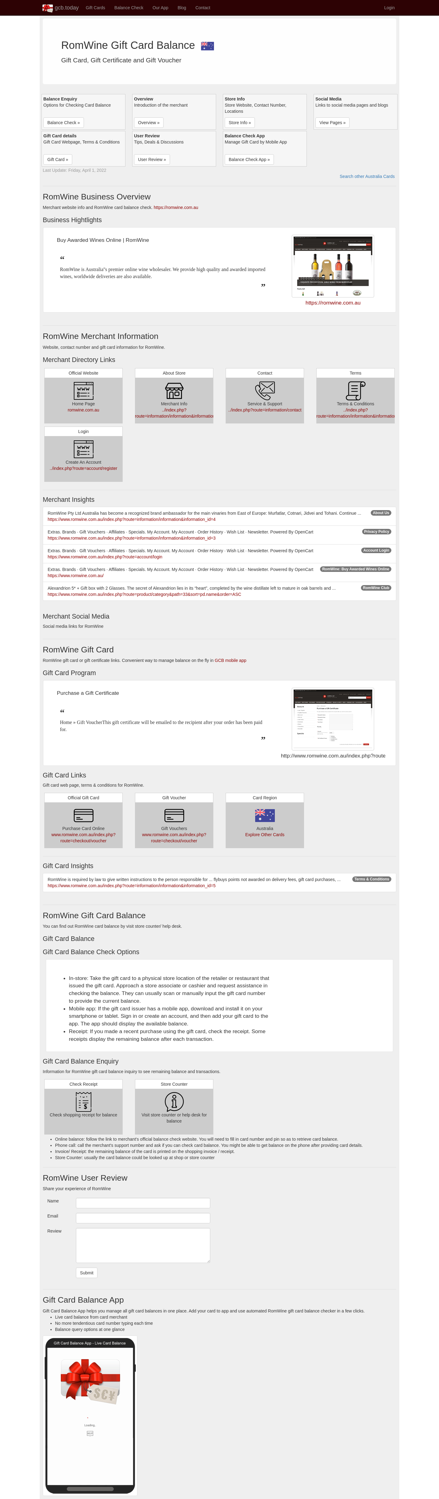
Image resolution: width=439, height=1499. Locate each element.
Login (389, 7)
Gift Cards (95, 7)
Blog (182, 7)
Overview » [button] (149, 122)
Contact (203, 7)
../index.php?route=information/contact (265, 409)
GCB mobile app (231, 660)
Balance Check (128, 7)
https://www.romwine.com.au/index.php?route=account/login (105, 556)
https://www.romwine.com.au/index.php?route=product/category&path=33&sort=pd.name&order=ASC (144, 594)
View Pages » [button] (332, 122)
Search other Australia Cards (367, 176)
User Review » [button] (152, 159)
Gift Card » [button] (57, 159)
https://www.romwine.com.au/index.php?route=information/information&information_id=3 (132, 538)
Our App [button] (160, 7)
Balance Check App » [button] (249, 159)
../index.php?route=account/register (83, 468)
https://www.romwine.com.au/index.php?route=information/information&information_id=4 (132, 519)
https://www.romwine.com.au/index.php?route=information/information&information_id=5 (132, 885)
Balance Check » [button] (63, 122)
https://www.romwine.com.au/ (76, 575)
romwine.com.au (83, 409)
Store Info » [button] (240, 122)
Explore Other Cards (265, 834)
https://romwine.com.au (176, 207)
